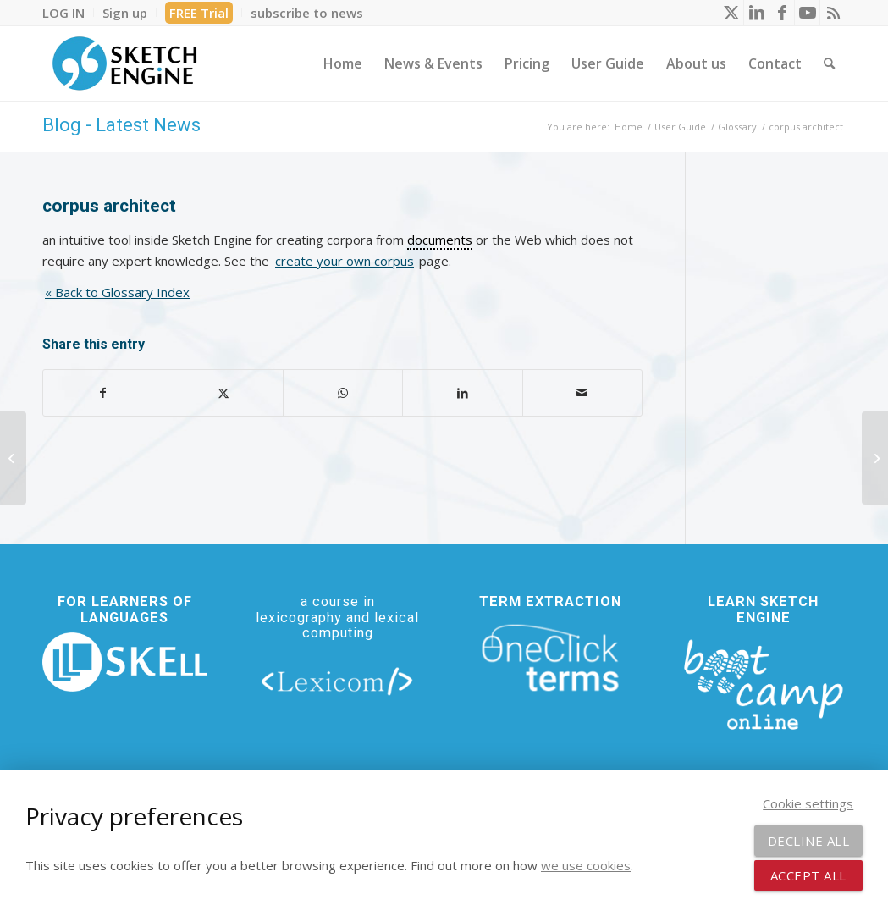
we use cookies (586, 865)
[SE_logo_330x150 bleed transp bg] (124, 63)
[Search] (829, 63)
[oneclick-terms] (550, 658)
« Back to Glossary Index (117, 292)
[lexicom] (337, 681)
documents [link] (439, 239)
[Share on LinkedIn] (462, 393)
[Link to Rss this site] (833, 12)
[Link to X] (731, 12)
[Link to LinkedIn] (756, 12)
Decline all (809, 840)
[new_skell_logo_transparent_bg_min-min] (124, 662)
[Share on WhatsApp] (343, 393)
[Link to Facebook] (781, 12)
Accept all (808, 875)
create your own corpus (344, 260)
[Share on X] (222, 393)
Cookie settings (808, 803)
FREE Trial (199, 12)
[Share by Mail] (582, 393)
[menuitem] (68, 12)
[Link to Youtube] (807, 12)
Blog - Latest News (121, 124)
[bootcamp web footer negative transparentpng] (763, 682)
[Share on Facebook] (103, 393)
